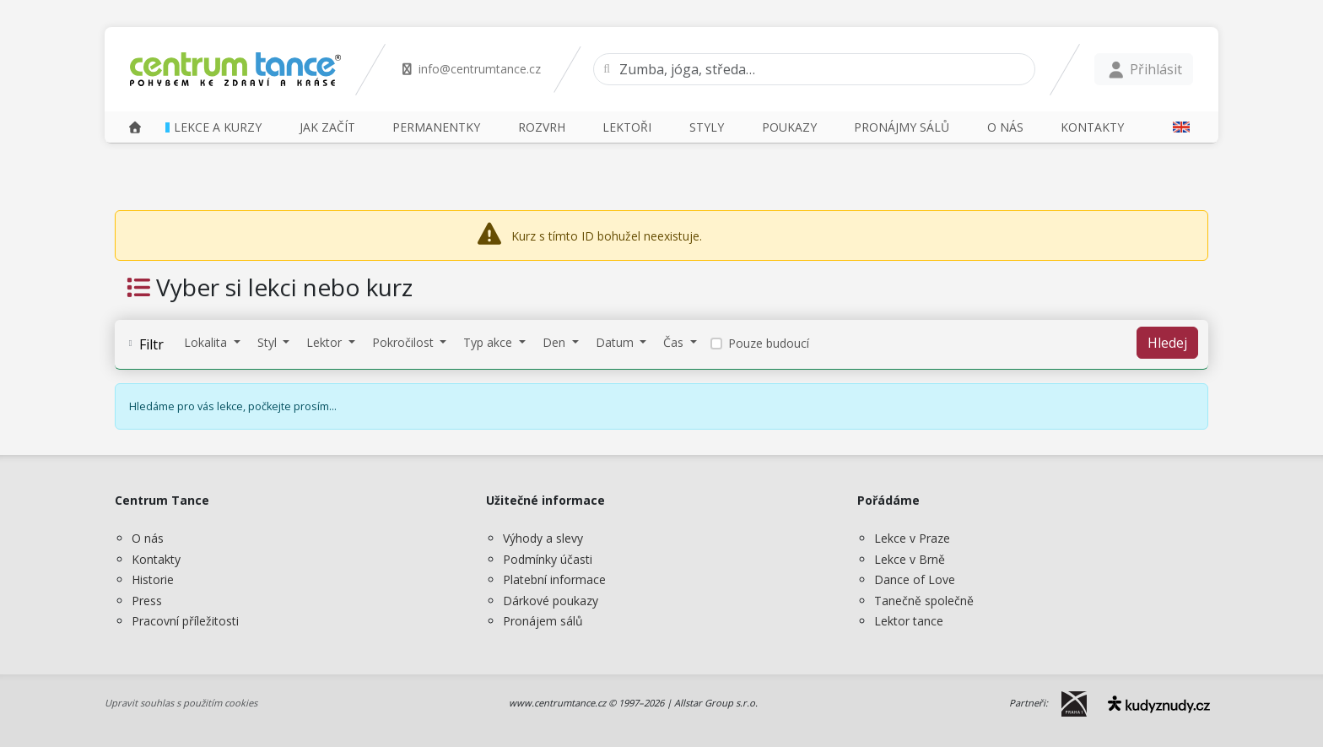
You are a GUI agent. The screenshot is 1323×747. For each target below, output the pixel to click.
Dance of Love (914, 579)
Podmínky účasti (547, 559)
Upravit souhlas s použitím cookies (181, 702)
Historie (153, 579)
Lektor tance (908, 621)
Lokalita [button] (207, 342)
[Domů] (135, 127)
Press (147, 601)
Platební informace (554, 579)
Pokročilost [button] (404, 342)
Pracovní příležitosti (185, 621)
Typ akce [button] (489, 342)
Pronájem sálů (543, 621)
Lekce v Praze (912, 538)
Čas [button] (675, 342)
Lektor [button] (325, 342)
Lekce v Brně (909, 559)
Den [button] (556, 342)
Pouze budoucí (768, 343)
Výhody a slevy (543, 538)
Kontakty (156, 559)
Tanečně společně (924, 601)
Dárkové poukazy (550, 601)
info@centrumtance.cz (470, 69)
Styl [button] (268, 342)
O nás (148, 538)
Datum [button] (616, 342)
